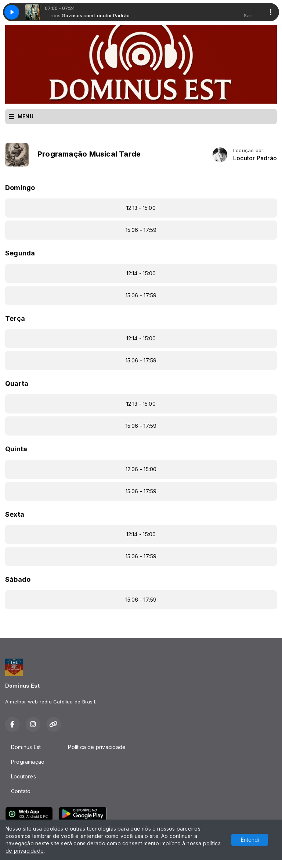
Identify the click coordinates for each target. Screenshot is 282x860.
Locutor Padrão (255, 158)
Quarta (16, 383)
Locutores (23, 776)
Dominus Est (26, 747)
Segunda (20, 253)
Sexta (14, 514)
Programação (27, 762)
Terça (15, 318)
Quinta (16, 449)
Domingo (20, 187)
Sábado (17, 579)
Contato (20, 791)
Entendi (250, 839)
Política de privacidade (97, 747)
